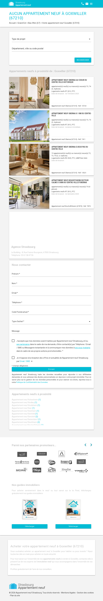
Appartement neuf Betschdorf (26, 419)
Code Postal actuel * (20, 312)
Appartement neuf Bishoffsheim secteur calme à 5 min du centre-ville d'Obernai (70, 181)
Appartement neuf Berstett (25, 416)
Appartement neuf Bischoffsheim (27, 425)
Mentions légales (68, 593)
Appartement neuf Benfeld (25, 414)
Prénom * (16, 274)
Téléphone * (17, 302)
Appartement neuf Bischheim (26, 422)
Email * (15, 293)
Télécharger (29, 526)
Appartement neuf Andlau (24, 402)
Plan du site (15, 595)
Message (16, 331)
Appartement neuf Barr (23, 408)
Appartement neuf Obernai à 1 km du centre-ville (71, 114)
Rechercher (83, 60)
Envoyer (51, 369)
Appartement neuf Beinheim (25, 411)
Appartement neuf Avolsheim (26, 405)
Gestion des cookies (85, 593)
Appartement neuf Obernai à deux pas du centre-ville (70, 148)
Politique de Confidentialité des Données (32, 382)
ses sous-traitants (82, 348)
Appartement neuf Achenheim (26, 400)
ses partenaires (23, 344)
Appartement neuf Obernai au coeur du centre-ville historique (69, 81)
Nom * (14, 283)
